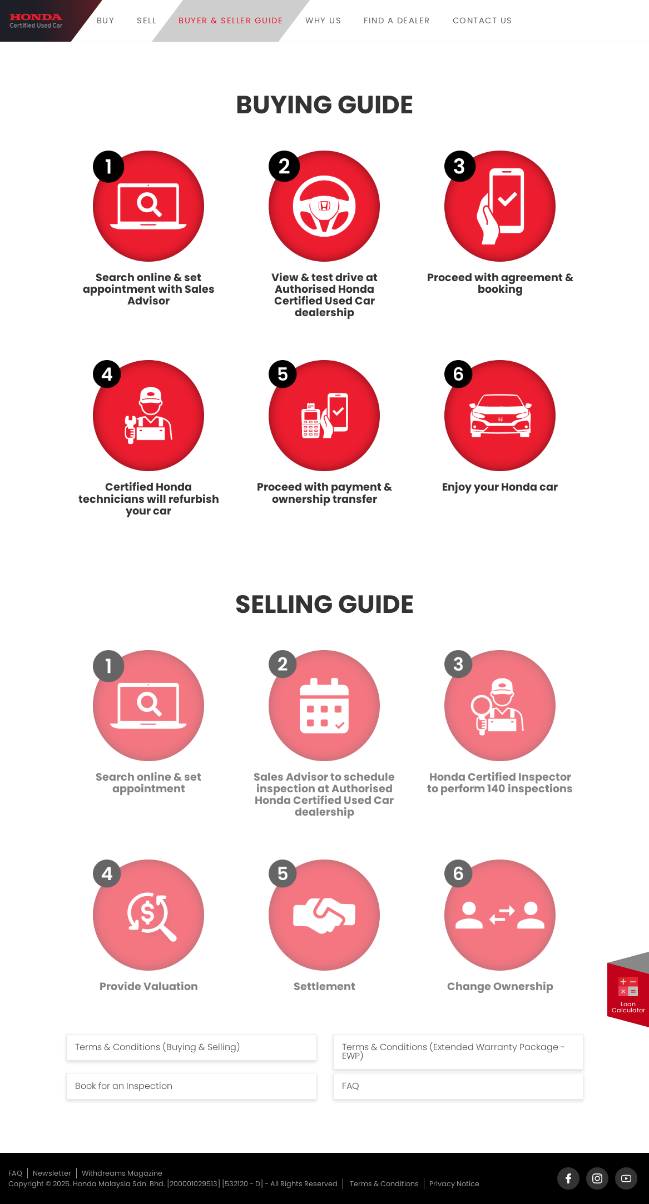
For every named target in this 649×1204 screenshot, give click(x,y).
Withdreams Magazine (122, 1173)
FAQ (350, 1086)
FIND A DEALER (397, 21)
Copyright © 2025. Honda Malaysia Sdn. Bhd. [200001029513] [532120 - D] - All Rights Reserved (173, 1183)
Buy (106, 21)
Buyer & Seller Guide (231, 21)
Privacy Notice (454, 1183)
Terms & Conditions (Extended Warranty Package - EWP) (453, 1051)
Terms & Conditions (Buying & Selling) (157, 1047)
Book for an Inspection (123, 1086)
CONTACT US (483, 21)
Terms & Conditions (384, 1183)
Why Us (323, 21)
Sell (146, 21)
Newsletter (52, 1173)
